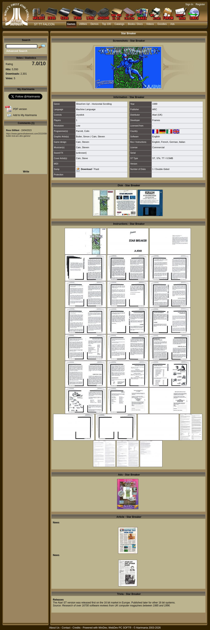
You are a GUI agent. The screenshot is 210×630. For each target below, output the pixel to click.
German (174, 142)
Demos (95, 24)
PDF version (20, 109)
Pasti (96, 169)
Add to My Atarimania (25, 115)
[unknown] (81, 153)
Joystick (80, 115)
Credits (76, 627)
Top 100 (106, 24)
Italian (182, 142)
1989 (154, 104)
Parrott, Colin (82, 131)
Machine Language (86, 109)
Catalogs (119, 24)
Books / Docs (135, 24)
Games (71, 24)
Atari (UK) (157, 115)
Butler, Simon (83, 136)
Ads (172, 24)
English (156, 136)
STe (158, 158)
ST (153, 158)
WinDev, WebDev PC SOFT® (115, 627)
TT (163, 158)
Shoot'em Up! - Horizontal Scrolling (94, 104)
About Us (54, 627)
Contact (66, 627)
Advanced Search (16, 51)
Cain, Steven (98, 136)
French (164, 142)
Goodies (162, 24)
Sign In (189, 4)
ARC (154, 109)
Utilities (83, 24)
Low (78, 125)
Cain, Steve (82, 158)
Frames (156, 120)
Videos (150, 24)
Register (200, 4)
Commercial (158, 147)
